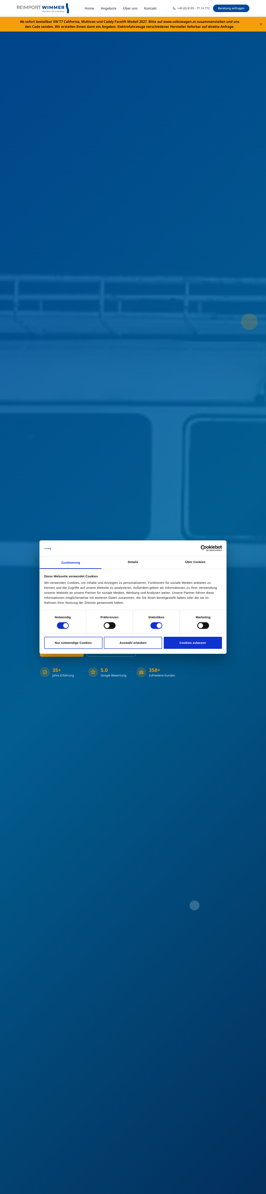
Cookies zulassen (193, 642)
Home (89, 8)
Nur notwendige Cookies (73, 642)
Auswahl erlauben (133, 642)
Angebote (108, 8)
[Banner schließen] (261, 24)
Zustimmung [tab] (70, 562)
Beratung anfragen (231, 8)
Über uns (130, 8)
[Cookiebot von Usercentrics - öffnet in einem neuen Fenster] (204, 548)
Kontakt (150, 8)
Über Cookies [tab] (195, 562)
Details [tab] (133, 562)
